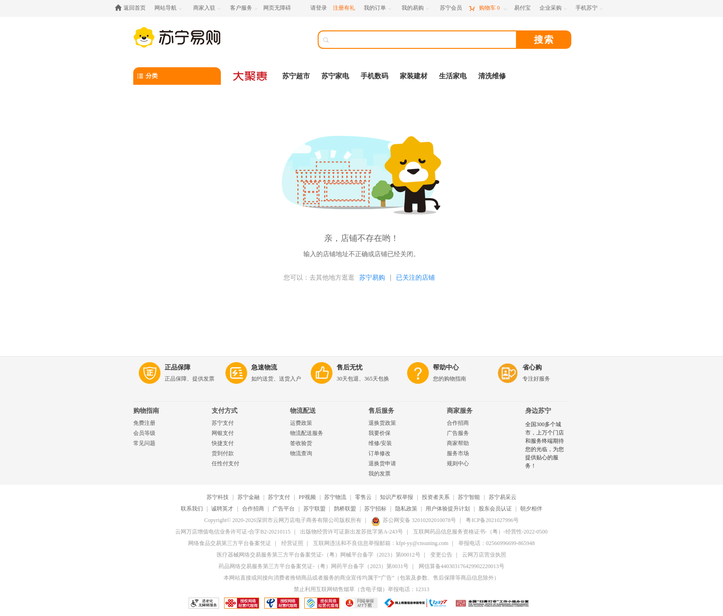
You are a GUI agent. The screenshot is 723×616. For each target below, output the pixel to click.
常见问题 (144, 443)
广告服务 (458, 433)
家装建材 (413, 76)
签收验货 (301, 443)
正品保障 (177, 367)
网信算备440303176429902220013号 (461, 566)
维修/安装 (380, 443)
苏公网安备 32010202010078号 (413, 520)
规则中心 (458, 463)
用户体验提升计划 (448, 508)
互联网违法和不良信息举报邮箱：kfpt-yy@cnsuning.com (380, 543)
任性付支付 (225, 463)
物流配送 (303, 410)
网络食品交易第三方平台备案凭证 (229, 543)
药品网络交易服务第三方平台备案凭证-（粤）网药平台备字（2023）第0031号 (314, 566)
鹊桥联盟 (345, 508)
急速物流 (264, 367)
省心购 (532, 367)
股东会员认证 (495, 508)
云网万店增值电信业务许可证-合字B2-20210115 (232, 531)
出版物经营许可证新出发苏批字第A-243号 (351, 531)
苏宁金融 (248, 497)
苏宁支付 (223, 423)
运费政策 (301, 423)
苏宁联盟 (314, 508)
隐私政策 (406, 508)
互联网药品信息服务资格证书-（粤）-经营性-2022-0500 (480, 531)
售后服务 (381, 410)
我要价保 (379, 433)
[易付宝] (522, 8)
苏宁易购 (372, 277)
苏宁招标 (375, 508)
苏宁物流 (335, 497)
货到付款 (223, 453)
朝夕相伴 (531, 508)
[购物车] (488, 8)
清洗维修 (492, 76)
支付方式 (224, 410)
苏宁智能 (469, 497)
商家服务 (460, 410)
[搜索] (424, 39)
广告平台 (284, 508)
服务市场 (458, 453)
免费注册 (144, 423)
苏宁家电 (335, 76)
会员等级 (144, 433)
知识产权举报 (396, 497)
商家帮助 (458, 443)
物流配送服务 (306, 433)
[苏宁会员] (451, 8)
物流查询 (301, 453)
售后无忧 (349, 367)
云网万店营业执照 (484, 554)
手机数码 (374, 76)
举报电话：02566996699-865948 (496, 543)
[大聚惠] (250, 76)
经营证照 (292, 543)
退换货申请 (382, 463)
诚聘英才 (222, 508)
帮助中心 (446, 367)
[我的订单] (378, 8)
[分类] (177, 76)
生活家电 (453, 76)
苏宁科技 (218, 497)
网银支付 (223, 433)
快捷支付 (223, 443)
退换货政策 (382, 423)
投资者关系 (436, 497)
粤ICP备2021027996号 (492, 520)
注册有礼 (344, 8)
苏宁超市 (296, 76)
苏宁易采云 (502, 497)
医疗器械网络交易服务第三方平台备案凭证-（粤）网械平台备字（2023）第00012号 (319, 554)
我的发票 (379, 473)
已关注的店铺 (415, 277)
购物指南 (146, 410)
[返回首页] (132, 8)
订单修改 (379, 453)
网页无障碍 (277, 8)
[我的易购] (416, 8)
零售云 (363, 497)
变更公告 (441, 554)
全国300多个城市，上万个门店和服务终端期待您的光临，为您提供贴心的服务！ (544, 445)
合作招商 (458, 423)
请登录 (318, 8)
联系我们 (192, 508)
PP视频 (307, 497)
